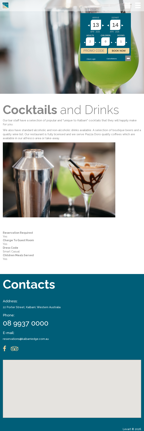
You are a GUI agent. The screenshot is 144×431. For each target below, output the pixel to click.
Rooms (120, 36)
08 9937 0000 (25, 323)
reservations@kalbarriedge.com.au (26, 339)
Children (105, 36)
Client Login (91, 59)
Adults (90, 36)
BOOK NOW (119, 50)
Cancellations (112, 59)
